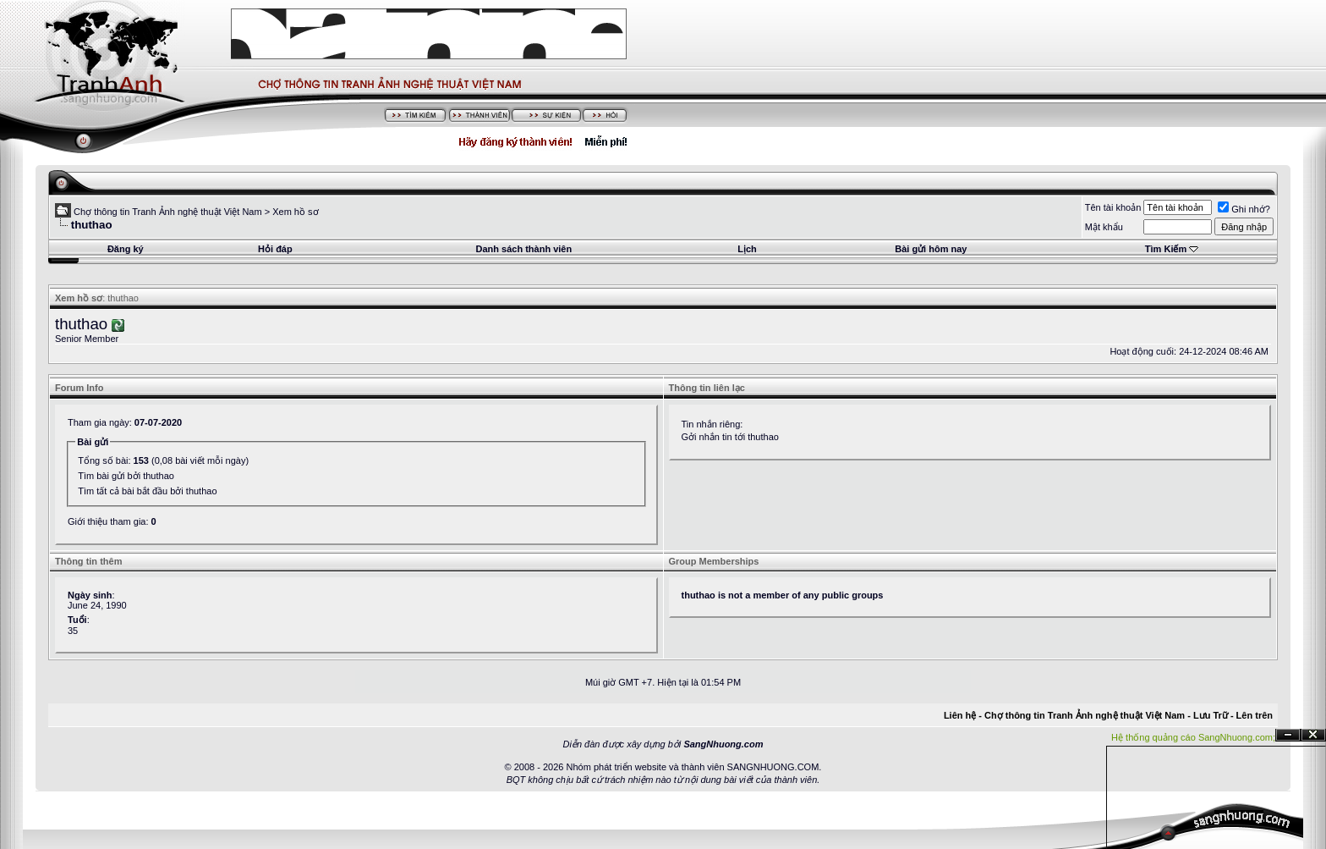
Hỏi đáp (275, 249)
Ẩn (1288, 735)
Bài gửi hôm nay (931, 249)
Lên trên (1254, 715)
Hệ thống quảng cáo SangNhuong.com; (1193, 737)
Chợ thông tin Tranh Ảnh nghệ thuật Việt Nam (168, 212)
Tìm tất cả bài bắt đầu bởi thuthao (147, 491)
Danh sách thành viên (524, 249)
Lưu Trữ (1210, 715)
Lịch (747, 249)
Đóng (1313, 735)
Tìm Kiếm (1165, 249)
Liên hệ (960, 715)
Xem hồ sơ (295, 212)
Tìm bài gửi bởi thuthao (126, 476)
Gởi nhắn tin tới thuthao (730, 437)
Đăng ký (125, 249)
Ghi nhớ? (1244, 209)
